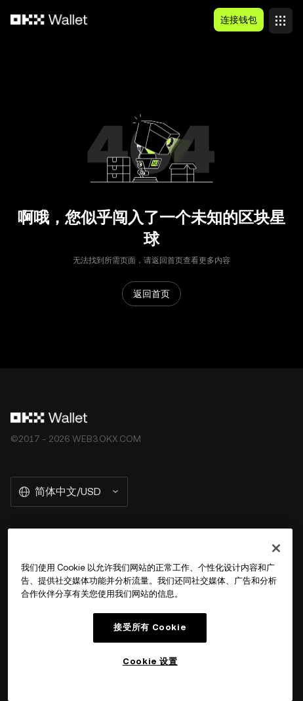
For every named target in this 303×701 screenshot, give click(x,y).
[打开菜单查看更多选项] (281, 16)
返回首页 (151, 294)
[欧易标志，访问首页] (49, 19)
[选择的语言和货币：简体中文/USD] (69, 492)
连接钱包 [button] (238, 19)
